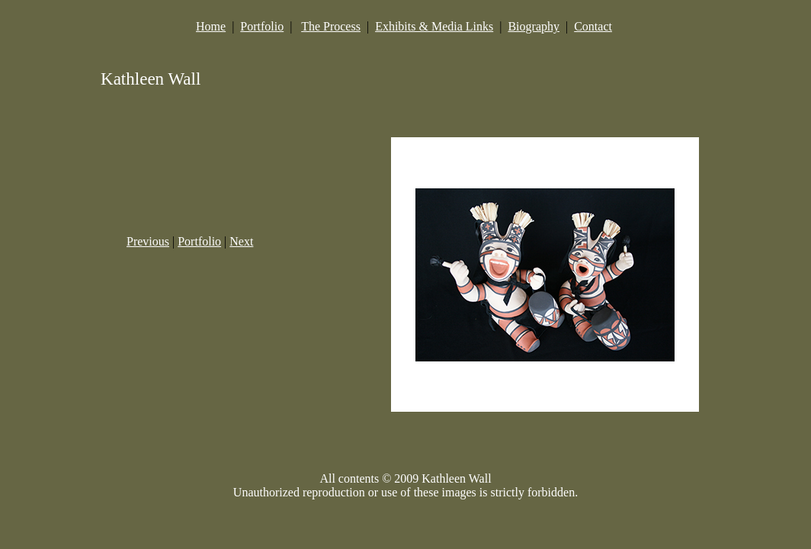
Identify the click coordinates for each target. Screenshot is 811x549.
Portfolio (262, 26)
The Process (331, 26)
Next (241, 241)
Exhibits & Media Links (434, 26)
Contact (593, 26)
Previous (148, 241)
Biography (533, 26)
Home (211, 26)
